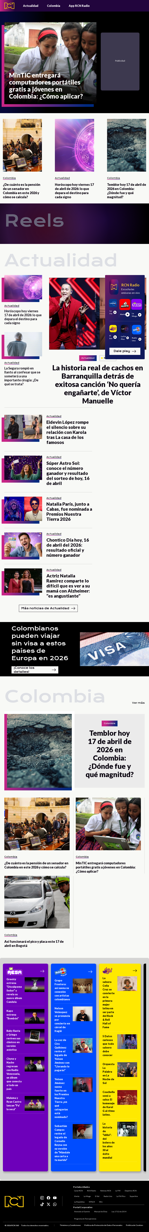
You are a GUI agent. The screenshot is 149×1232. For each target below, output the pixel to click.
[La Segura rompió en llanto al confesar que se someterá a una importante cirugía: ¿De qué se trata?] (23, 344)
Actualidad (30, 5)
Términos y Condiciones (70, 1225)
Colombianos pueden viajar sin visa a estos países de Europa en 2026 (40, 643)
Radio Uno (107, 1195)
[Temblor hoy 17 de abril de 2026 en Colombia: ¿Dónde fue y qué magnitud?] (126, 145)
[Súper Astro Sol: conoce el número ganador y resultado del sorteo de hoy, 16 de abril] (23, 468)
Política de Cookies (134, 1225)
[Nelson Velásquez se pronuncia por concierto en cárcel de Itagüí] (73, 1020)
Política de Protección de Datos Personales (103, 1225)
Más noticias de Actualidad (48, 608)
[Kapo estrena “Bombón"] (25, 1017)
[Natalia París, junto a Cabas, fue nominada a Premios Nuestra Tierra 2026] (23, 509)
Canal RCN (77, 1190)
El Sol (96, 1195)
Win (100, 1201)
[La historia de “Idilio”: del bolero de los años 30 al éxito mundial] (120, 1142)
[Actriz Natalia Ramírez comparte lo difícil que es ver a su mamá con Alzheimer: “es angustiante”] (23, 580)
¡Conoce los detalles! (35, 669)
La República (78, 1201)
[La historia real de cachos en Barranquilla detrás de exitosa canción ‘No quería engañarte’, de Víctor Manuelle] (97, 313)
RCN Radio (90, 1190)
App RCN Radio (79, 5)
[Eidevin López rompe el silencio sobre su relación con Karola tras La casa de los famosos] (23, 427)
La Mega (86, 1195)
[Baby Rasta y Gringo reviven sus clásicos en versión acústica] (25, 1041)
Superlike (133, 1195)
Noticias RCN (104, 1190)
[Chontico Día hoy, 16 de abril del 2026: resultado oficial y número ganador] (23, 544)
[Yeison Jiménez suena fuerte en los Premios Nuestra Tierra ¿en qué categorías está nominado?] (73, 1099)
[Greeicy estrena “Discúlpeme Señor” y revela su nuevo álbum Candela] (25, 991)
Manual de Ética (99, 1212)
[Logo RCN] (14, 1201)
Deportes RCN (130, 1190)
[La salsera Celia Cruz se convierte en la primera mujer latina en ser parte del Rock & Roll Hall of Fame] (120, 1003)
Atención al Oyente (81, 1212)
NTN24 (91, 1201)
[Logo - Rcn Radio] (9, 6)
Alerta (75, 1195)
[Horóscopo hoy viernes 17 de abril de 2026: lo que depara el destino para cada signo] (74, 145)
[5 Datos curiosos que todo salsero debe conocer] (120, 1046)
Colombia (53, 5)
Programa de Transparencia (84, 1219)
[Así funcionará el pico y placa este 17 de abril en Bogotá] (37, 902)
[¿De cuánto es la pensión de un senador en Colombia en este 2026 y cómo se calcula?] (22, 145)
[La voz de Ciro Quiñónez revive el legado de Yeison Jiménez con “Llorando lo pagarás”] (73, 1056)
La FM (116, 1190)
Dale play (125, 351)
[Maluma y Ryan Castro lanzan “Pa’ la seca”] (25, 1104)
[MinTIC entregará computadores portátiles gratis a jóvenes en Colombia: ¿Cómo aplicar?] (50, 63)
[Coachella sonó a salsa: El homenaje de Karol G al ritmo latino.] (120, 1104)
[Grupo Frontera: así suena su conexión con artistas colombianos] (73, 991)
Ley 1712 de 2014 (118, 1212)
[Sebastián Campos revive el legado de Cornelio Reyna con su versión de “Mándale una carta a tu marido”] (73, 1144)
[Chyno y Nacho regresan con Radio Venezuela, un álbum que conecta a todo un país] (25, 1075)
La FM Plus (120, 1195)
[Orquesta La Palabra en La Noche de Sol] (120, 1074)
